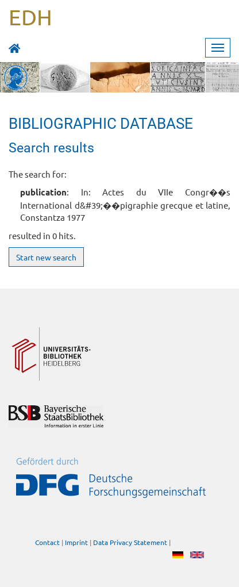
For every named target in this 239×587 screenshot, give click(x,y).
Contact (47, 542)
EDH (30, 16)
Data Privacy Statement (130, 542)
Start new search (46, 257)
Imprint (76, 542)
